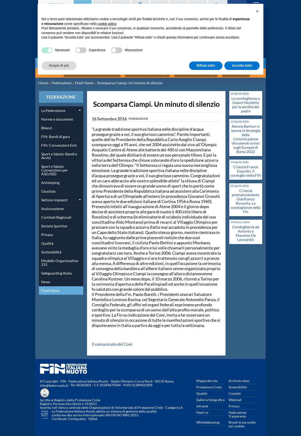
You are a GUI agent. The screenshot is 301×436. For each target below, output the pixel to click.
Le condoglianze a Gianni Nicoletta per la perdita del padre (245, 102)
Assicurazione (52, 206)
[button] (257, 11)
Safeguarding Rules (56, 270)
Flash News (50, 288)
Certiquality (77, 416)
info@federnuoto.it (54, 383)
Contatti (235, 391)
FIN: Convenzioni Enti (59, 142)
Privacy (47, 232)
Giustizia (48, 188)
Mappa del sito (207, 378)
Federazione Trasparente (237, 412)
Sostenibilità (51, 249)
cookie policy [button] (107, 24)
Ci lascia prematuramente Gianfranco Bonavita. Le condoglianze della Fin (246, 198)
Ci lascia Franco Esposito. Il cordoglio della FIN (245, 168)
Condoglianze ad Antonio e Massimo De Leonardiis (245, 230)
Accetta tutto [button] (242, 65)
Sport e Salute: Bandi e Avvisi (59, 153)
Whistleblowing (207, 420)
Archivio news (239, 378)
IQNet (92, 416)
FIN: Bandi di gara (55, 134)
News (45, 279)
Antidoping (50, 180)
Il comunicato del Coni (112, 341)
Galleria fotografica (210, 397)
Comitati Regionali (56, 214)
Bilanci (46, 125)
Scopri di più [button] (59, 65)
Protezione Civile (209, 384)
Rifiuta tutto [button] (206, 65)
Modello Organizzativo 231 (59, 260)
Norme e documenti (57, 116)
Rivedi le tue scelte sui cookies (242, 421)
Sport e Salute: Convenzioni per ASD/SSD (54, 167)
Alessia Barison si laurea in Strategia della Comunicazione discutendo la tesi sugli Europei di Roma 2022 (245, 136)
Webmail (235, 397)
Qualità (47, 240)
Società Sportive (54, 223)
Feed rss (202, 410)
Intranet (202, 403)
